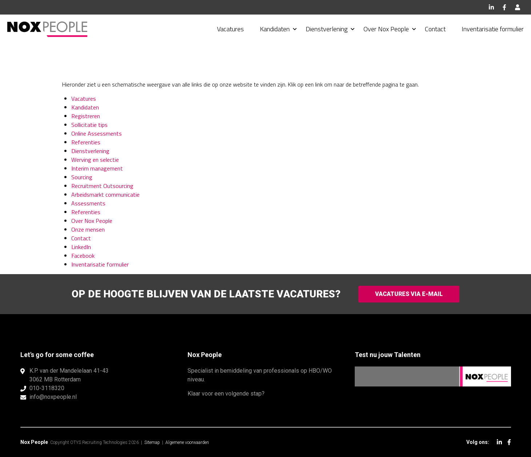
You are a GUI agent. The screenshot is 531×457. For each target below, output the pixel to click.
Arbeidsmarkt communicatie (105, 194)
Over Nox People (386, 29)
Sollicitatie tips (89, 124)
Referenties (85, 142)
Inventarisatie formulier (493, 29)
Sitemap (152, 442)
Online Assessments (96, 133)
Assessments (88, 203)
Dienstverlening (326, 29)
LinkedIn (491, 7)
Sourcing (81, 177)
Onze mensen (88, 229)
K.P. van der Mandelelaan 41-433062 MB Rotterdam (69, 375)
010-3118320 (46, 388)
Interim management (97, 168)
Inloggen (517, 7)
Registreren (85, 116)
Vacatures (230, 29)
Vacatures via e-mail (409, 293)
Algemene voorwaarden (187, 442)
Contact (435, 29)
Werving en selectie (95, 159)
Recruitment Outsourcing (102, 185)
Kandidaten (275, 29)
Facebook (504, 7)
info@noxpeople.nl (53, 396)
